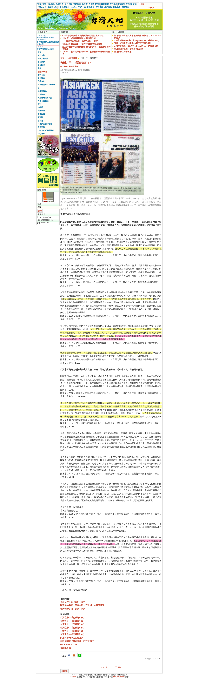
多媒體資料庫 (94, 4)
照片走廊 (68, 4)
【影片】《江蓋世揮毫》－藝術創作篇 (79, 38)
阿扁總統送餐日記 (45, 98)
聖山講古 (41, 78)
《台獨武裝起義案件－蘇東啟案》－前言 (80, 41)
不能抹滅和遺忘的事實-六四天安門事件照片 (133, 43)
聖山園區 (51, 4)
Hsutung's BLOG (68, 644)
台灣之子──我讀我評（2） (72, 631)
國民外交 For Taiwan (46, 85)
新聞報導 (59, 4)
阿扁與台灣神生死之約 (127, 4)
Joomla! (73, 677)
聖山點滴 (41, 65)
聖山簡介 (41, 62)
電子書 (40, 121)
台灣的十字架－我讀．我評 (72, 609)
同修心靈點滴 (43, 101)
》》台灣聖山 (63, 7)
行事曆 (85, 4)
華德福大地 (52, 7)
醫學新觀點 (42, 91)
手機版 (151, 8)
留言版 (40, 117)
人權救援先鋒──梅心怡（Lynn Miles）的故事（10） (137, 40)
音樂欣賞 (41, 111)
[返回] (64, 671)
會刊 (39, 104)
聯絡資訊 (108, 7)
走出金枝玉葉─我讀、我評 (72, 602)
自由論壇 (41, 94)
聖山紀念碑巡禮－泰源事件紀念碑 (128, 49)
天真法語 (41, 127)
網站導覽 (116, 7)
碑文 (39, 68)
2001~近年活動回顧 (46, 130)
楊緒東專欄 (42, 72)
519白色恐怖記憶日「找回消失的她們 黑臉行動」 (83, 35)
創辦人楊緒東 (43, 58)
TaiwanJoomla (119, 677)
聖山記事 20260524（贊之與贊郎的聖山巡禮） (82, 44)
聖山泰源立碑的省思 (122, 51)
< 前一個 (104, 667)
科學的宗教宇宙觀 (45, 124)
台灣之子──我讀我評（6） (72, 617)
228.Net (74, 7)
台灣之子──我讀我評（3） (72, 627)
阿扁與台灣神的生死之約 (71, 637)
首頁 (39, 4)
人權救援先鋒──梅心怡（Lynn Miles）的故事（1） (136, 46)
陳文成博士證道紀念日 (45, 37)
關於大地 (41, 55)
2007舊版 (125, 7)
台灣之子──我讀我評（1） (72, 634)
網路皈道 (41, 114)
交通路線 (99, 7)
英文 (44, 4)
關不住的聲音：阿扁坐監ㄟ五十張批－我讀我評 (82, 605)
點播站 (40, 107)
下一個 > (118, 667)
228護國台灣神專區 (109, 4)
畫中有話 (41, 75)
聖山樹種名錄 (88, 7)
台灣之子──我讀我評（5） (72, 621)
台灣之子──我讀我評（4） (72, 624)
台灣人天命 (41, 7)
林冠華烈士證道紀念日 (45, 49)
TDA (80, 7)
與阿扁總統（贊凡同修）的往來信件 (77, 641)
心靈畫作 (41, 81)
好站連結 (41, 134)
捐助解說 (77, 4)
